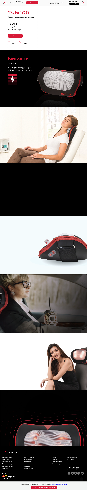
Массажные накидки (7, 464)
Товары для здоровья (29, 457)
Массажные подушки (7, 466)
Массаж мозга (5, 459)
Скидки (54, 457)
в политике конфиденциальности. (58, 484)
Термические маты (28, 468)
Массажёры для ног (7, 461)
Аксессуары (27, 466)
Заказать (15, 36)
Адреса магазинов (72, 457)
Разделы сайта (32, 3)
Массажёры (5, 468)
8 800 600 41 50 (73, 468)
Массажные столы (28, 461)
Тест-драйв (55, 459)
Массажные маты (28, 459)
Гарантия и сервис (57, 464)
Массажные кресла (7, 457)
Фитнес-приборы (28, 464)
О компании (71, 459)
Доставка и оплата (57, 461)
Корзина (82, 3)
